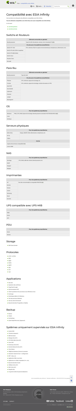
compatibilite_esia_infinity (27, 3)
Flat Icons (54, 404)
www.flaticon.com (61, 404)
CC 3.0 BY (71, 404)
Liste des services (13, 29)
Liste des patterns (13, 26)
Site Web (5, 401)
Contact (11, 401)
